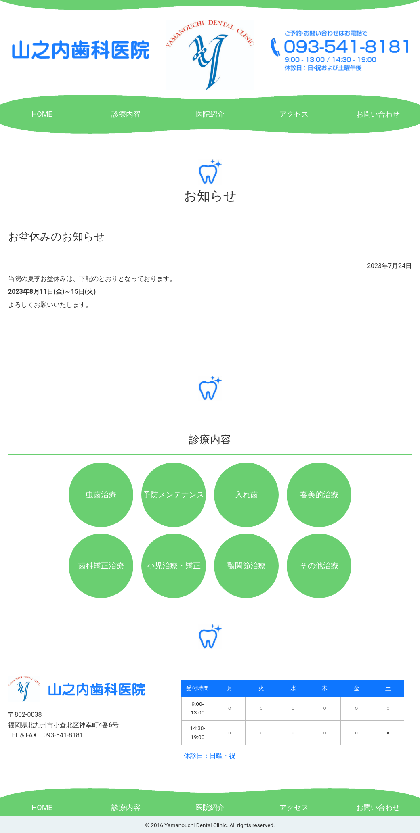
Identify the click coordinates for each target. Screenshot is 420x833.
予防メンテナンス (173, 494)
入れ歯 (246, 494)
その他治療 (319, 565)
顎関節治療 (246, 565)
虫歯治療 (101, 494)
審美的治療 (319, 494)
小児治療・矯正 (174, 565)
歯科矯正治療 (101, 565)
